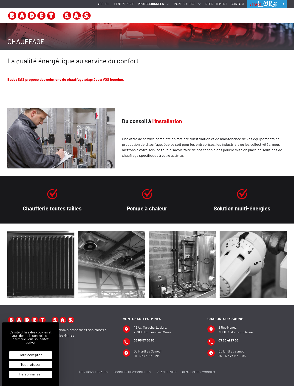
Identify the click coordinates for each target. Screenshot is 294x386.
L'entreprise (124, 4)
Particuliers (188, 4)
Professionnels (154, 4)
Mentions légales (93, 372)
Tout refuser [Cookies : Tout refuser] (30, 364)
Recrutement (216, 4)
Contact (238, 4)
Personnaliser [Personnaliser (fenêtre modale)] (30, 374)
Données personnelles (132, 372)
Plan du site (167, 372)
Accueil (103, 4)
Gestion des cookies (198, 372)
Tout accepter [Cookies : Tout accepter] (30, 355)
